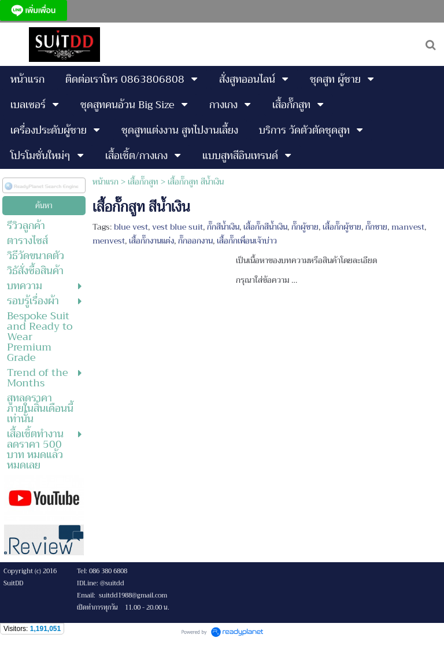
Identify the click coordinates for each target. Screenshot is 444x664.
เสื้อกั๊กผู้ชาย (342, 227)
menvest (108, 241)
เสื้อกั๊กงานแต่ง (151, 241)
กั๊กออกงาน (195, 241)
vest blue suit (177, 227)
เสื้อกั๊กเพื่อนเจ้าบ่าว (247, 241)
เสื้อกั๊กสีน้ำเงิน (265, 227)
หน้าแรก (105, 182)
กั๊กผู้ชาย (305, 227)
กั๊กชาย (376, 227)
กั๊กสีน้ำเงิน (223, 227)
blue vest (131, 227)
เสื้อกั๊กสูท (143, 182)
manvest (407, 227)
